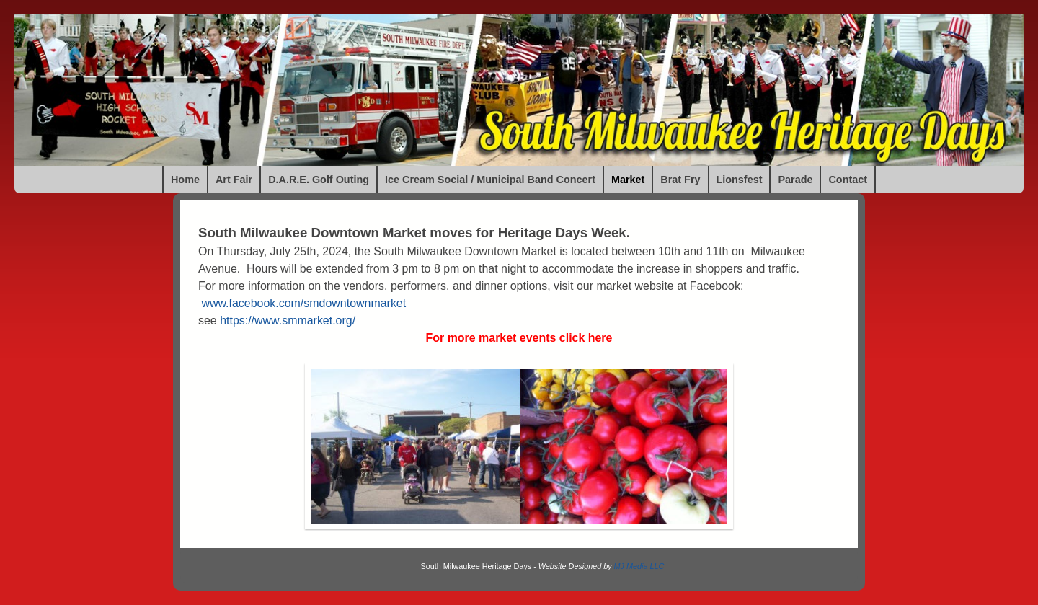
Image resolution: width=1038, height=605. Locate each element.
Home (185, 179)
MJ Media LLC (639, 566)
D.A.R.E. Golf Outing (318, 179)
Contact (847, 179)
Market (627, 179)
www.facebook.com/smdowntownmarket (303, 303)
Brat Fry (680, 179)
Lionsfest (740, 179)
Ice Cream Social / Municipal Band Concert (490, 179)
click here (586, 338)
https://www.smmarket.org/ (287, 320)
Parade (795, 179)
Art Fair (234, 179)
